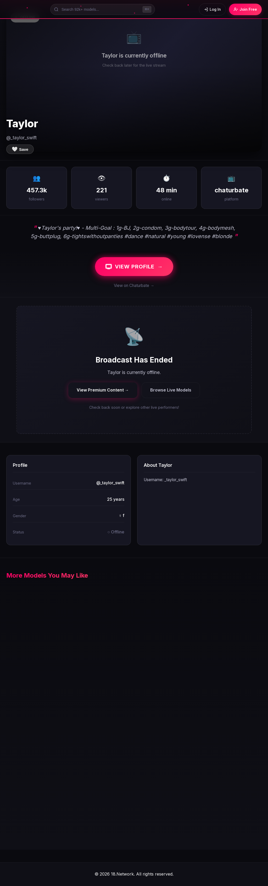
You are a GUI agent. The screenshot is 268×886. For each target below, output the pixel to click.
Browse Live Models (170, 390)
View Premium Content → (103, 390)
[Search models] (102, 9)
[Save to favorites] (20, 149)
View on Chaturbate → (134, 285)
